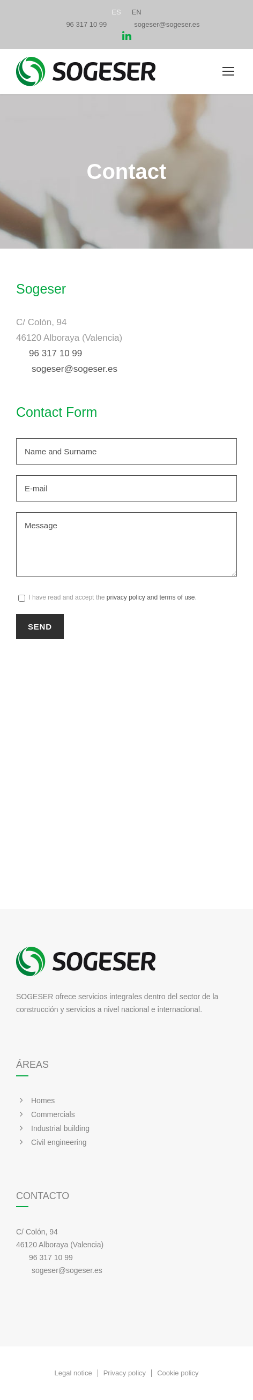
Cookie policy (177, 1373)
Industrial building (60, 1128)
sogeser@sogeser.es (166, 24)
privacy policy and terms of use (151, 597)
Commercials (53, 1114)
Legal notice (73, 1373)
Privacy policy (124, 1373)
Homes (43, 1100)
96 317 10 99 (86, 24)
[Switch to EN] (136, 12)
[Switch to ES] (116, 12)
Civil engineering (59, 1142)
